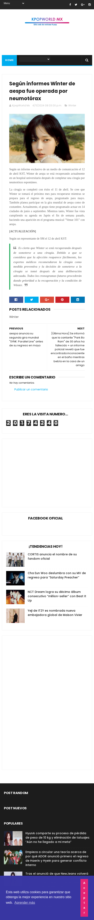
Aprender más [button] (24, 902)
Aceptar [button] (84, 897)
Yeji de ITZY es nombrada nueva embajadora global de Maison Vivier (55, 613)
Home (9, 60)
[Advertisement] (40, 470)
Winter (72, 105)
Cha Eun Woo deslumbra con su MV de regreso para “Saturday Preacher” (57, 575)
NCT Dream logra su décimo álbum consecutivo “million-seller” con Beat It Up (57, 596)
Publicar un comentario (31, 389)
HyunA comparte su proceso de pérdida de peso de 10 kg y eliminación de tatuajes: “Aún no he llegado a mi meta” (57, 837)
